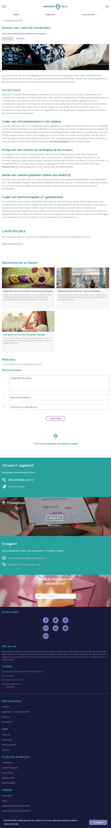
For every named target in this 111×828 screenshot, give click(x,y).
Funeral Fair (7, 772)
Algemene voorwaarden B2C (16, 712)
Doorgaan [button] (98, 822)
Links (4, 800)
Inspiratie (50, 15)
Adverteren (7, 795)
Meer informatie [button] (11, 824)
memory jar (8, 166)
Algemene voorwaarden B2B (16, 805)
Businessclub (8, 778)
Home (16, 15)
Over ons (6, 734)
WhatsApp (9, 675)
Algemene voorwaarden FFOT (16, 811)
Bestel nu (54, 518)
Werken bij (7, 739)
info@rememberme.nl (14, 680)
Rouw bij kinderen (16, 33)
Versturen (55, 418)
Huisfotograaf (9, 745)
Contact (6, 706)
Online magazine (10, 767)
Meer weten (54, 525)
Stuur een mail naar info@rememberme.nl (27, 558)
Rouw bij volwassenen (36, 33)
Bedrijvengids (8, 783)
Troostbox (7, 762)
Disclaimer (7, 722)
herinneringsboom (60, 141)
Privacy (5, 717)
